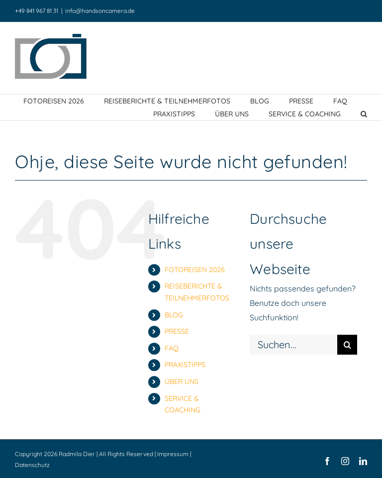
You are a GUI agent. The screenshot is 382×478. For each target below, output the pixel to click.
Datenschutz (32, 465)
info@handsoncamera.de (100, 10)
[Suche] (347, 345)
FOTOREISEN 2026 (195, 269)
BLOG (174, 314)
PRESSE (177, 331)
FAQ (172, 348)
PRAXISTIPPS (185, 364)
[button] (364, 113)
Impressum (173, 454)
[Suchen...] (293, 345)
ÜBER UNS (181, 381)
